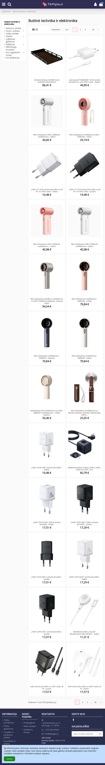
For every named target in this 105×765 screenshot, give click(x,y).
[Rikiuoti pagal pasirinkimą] (56, 30)
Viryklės (9, 36)
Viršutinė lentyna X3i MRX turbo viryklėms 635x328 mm (47, 81)
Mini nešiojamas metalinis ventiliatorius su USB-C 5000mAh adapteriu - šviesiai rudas (46, 301)
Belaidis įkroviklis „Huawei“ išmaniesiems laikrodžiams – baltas (84, 632)
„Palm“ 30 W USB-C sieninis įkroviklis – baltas (46, 468)
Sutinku (9, 758)
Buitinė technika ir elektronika (12, 22)
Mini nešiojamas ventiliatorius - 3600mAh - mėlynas (47, 357)
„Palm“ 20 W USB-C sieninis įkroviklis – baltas (84, 578)
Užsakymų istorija (28, 731)
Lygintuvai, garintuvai (10, 40)
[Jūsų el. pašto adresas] (84, 733)
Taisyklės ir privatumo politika (8, 735)
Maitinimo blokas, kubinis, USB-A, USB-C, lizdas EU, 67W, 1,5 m (84, 468)
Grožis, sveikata (13, 31)
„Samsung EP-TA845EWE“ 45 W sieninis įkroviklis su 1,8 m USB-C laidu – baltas (84, 81)
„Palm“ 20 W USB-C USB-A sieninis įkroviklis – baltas (47, 523)
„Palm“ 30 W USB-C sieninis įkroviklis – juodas (46, 578)
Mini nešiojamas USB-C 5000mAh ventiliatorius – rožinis (46, 245)
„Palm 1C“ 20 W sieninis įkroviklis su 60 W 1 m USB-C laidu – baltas (47, 190)
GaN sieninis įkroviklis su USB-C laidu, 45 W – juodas (46, 687)
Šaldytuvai (10, 44)
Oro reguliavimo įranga (13, 53)
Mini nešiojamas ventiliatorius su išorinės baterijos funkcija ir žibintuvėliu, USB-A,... (84, 412)
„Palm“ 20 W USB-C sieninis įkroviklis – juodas (46, 632)
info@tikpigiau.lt (52, 733)
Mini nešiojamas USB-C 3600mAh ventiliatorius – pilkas (46, 135)
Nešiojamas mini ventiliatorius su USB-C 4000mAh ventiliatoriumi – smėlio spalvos (46, 412)
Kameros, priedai (13, 28)
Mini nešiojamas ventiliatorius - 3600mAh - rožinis (84, 300)
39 (93, 29)
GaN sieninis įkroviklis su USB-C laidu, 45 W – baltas (84, 687)
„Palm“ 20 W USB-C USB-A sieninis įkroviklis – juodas (84, 523)
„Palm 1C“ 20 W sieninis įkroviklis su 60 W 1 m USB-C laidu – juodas (84, 190)
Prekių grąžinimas (8, 727)
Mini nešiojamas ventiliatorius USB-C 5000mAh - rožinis (84, 135)
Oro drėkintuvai (12, 57)
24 (67, 29)
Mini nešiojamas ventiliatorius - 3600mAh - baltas (84, 357)
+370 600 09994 (52, 729)
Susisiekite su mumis (9, 742)
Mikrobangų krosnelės (11, 48)
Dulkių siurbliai (12, 33)
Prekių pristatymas (9, 721)
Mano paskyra (30, 726)
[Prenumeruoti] (100, 733)
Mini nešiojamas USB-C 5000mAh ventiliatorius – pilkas (84, 245)
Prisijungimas (29, 722)
